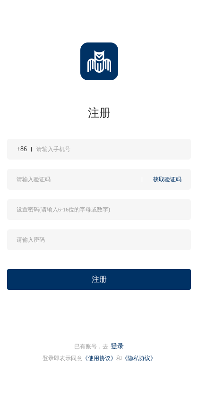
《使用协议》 (99, 358)
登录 (117, 346)
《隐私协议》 (139, 358)
